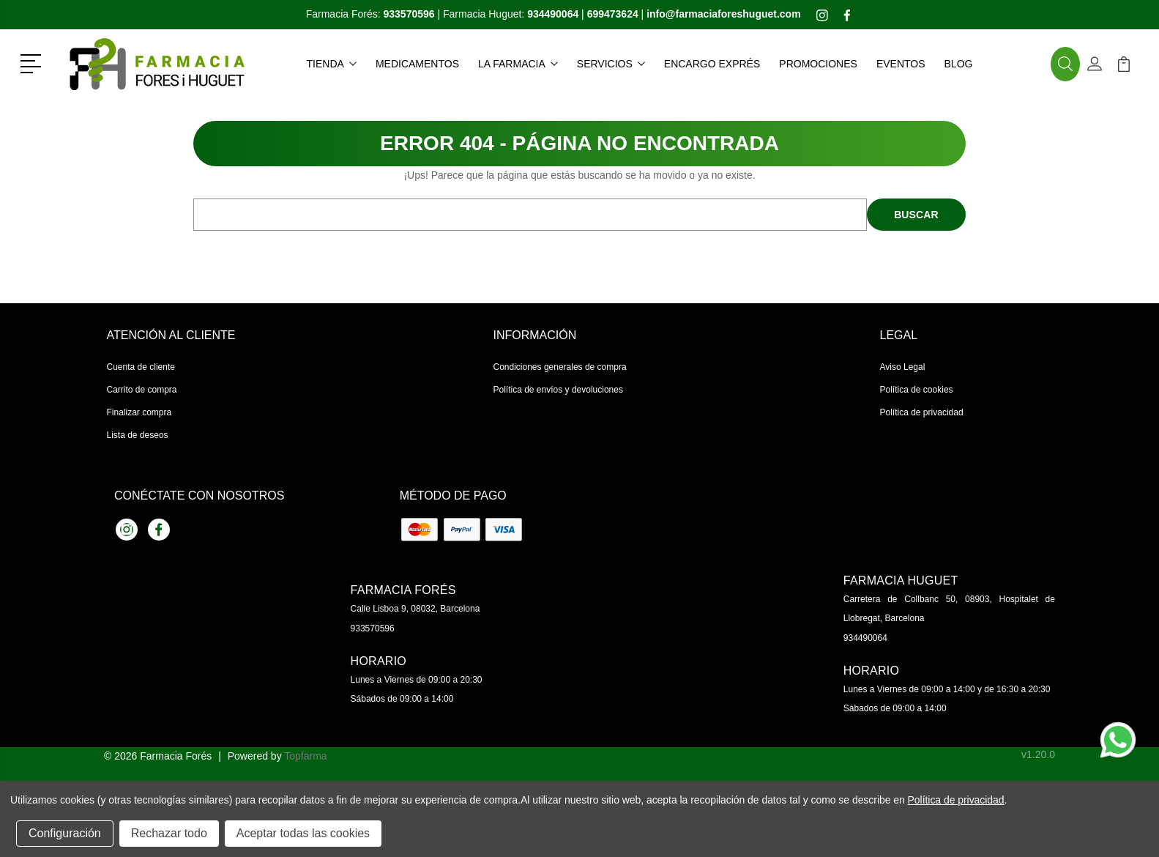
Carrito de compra (142, 390)
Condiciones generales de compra (560, 367)
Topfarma (305, 756)
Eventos (900, 64)
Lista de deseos (137, 435)
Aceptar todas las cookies (303, 833)
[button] (33, 62)
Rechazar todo (169, 833)
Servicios (611, 64)
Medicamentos (417, 64)
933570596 (373, 628)
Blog (958, 64)
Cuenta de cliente (141, 367)
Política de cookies (916, 390)
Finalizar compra (139, 412)
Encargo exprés (712, 64)
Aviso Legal (902, 367)
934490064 (865, 638)
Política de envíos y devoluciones (558, 390)
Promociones (818, 64)
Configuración (65, 833)
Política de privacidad (922, 412)
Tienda (332, 64)
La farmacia (518, 64)
